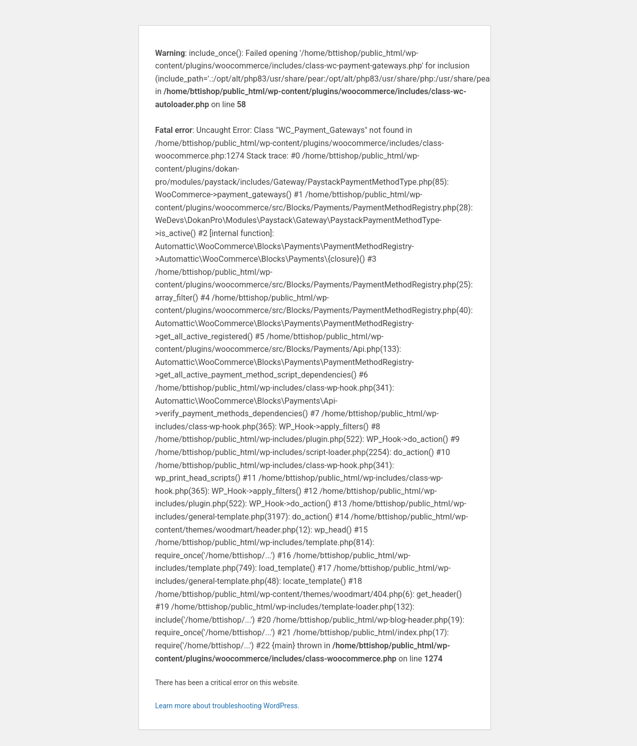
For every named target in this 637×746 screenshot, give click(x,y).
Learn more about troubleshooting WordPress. (227, 706)
